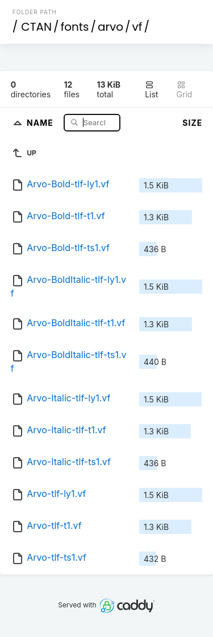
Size (192, 123)
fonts (75, 27)
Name (41, 122)
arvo (110, 27)
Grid (185, 89)
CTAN (36, 27)
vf (137, 27)
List (151, 89)
